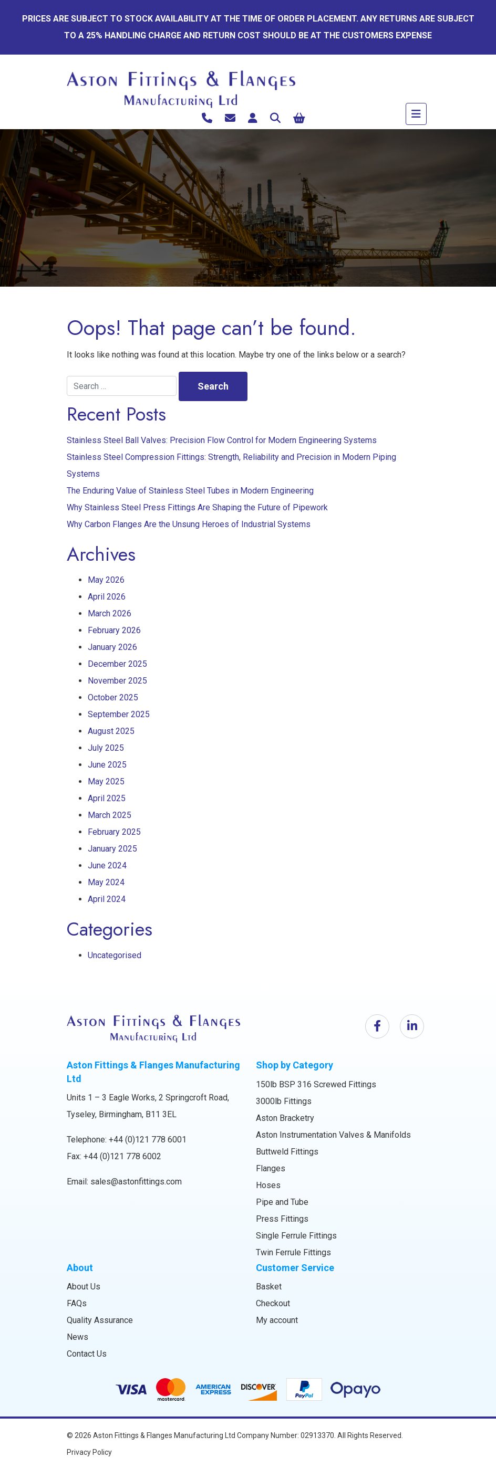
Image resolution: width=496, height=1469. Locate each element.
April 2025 (107, 798)
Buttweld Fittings (287, 1152)
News (77, 1337)
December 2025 (117, 664)
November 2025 (117, 681)
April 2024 (107, 899)
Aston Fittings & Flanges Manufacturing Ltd (164, 1435)
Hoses (268, 1185)
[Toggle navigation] (416, 114)
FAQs (77, 1303)
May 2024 (106, 882)
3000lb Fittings (284, 1101)
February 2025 (114, 832)
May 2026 (106, 580)
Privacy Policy (89, 1452)
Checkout (273, 1303)
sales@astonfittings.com (136, 1182)
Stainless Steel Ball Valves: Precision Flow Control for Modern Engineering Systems (222, 440)
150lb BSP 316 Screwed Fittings (316, 1084)
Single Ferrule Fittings (296, 1236)
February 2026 (114, 630)
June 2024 (107, 865)
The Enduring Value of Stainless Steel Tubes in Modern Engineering (190, 491)
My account (277, 1320)
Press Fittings (282, 1219)
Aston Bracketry (285, 1118)
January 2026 (112, 647)
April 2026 (107, 597)
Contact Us (87, 1354)
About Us (83, 1287)
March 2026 (109, 613)
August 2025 (111, 731)
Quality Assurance (100, 1320)
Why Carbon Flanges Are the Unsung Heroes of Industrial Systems (189, 524)
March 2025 (109, 815)
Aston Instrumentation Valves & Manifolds (333, 1135)
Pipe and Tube (282, 1202)
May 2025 (106, 781)
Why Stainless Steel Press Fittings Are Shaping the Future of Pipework (197, 507)
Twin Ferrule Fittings (293, 1252)
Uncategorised (114, 955)
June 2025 (107, 765)
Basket (269, 1287)
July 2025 (106, 748)
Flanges (270, 1168)
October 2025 (113, 697)
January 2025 (112, 849)
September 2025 (119, 714)
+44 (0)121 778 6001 (148, 1140)
